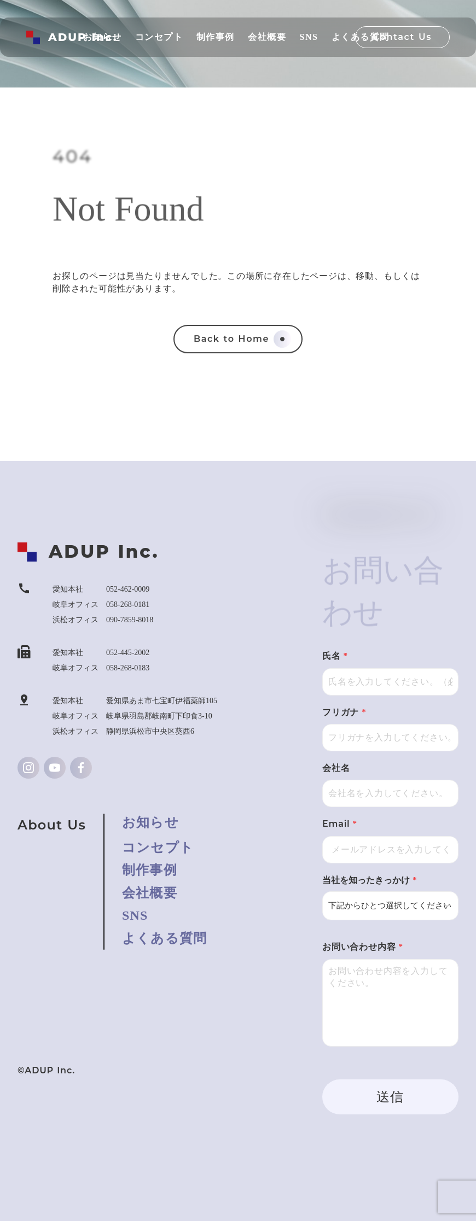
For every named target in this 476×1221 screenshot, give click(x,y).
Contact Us (402, 37)
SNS (135, 915)
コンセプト (158, 847)
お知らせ (150, 822)
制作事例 (149, 870)
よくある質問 (164, 938)
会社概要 (149, 893)
